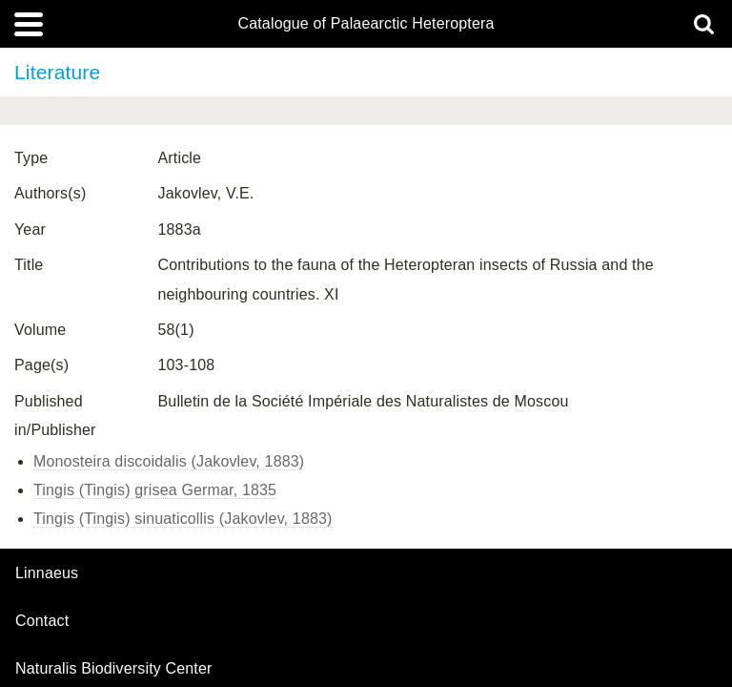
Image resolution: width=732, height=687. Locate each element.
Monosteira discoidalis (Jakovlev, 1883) (168, 461)
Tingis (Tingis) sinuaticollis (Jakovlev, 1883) (183, 518)
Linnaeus (46, 573)
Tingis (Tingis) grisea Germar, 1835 (154, 490)
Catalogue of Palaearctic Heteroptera (365, 23)
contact (42, 621)
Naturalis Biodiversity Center (114, 669)
